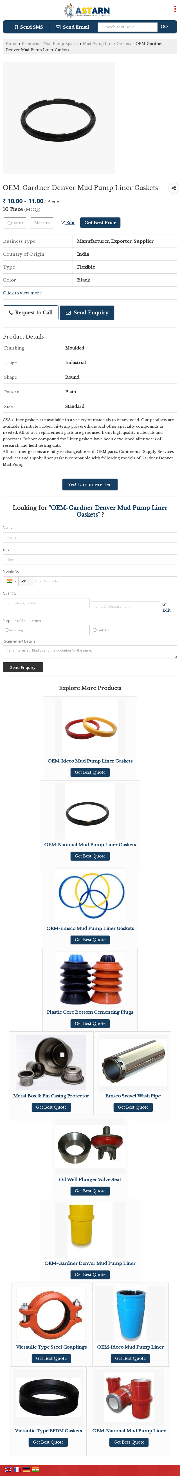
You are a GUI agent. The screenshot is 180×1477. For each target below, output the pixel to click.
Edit (68, 223)
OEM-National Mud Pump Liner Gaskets (90, 844)
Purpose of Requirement (22, 621)
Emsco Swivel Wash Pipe (133, 1096)
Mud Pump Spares (60, 44)
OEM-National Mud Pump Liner (129, 1430)
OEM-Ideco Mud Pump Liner (130, 1347)
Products (30, 44)
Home (11, 44)
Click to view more (22, 293)
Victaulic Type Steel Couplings (51, 1347)
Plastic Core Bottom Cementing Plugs (90, 1012)
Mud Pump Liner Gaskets (107, 44)
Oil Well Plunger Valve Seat (90, 1179)
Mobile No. (11, 571)
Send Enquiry (87, 313)
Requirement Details (19, 641)
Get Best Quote (90, 772)
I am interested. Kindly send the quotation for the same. (90, 652)
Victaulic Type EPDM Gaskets (48, 1430)
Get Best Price (100, 222)
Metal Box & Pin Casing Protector (51, 1096)
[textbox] (42, 222)
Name (7, 527)
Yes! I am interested (90, 484)
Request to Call (31, 313)
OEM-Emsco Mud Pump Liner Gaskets (90, 928)
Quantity (9, 593)
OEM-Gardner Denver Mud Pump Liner (90, 1263)
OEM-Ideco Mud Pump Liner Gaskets (90, 761)
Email (7, 549)
